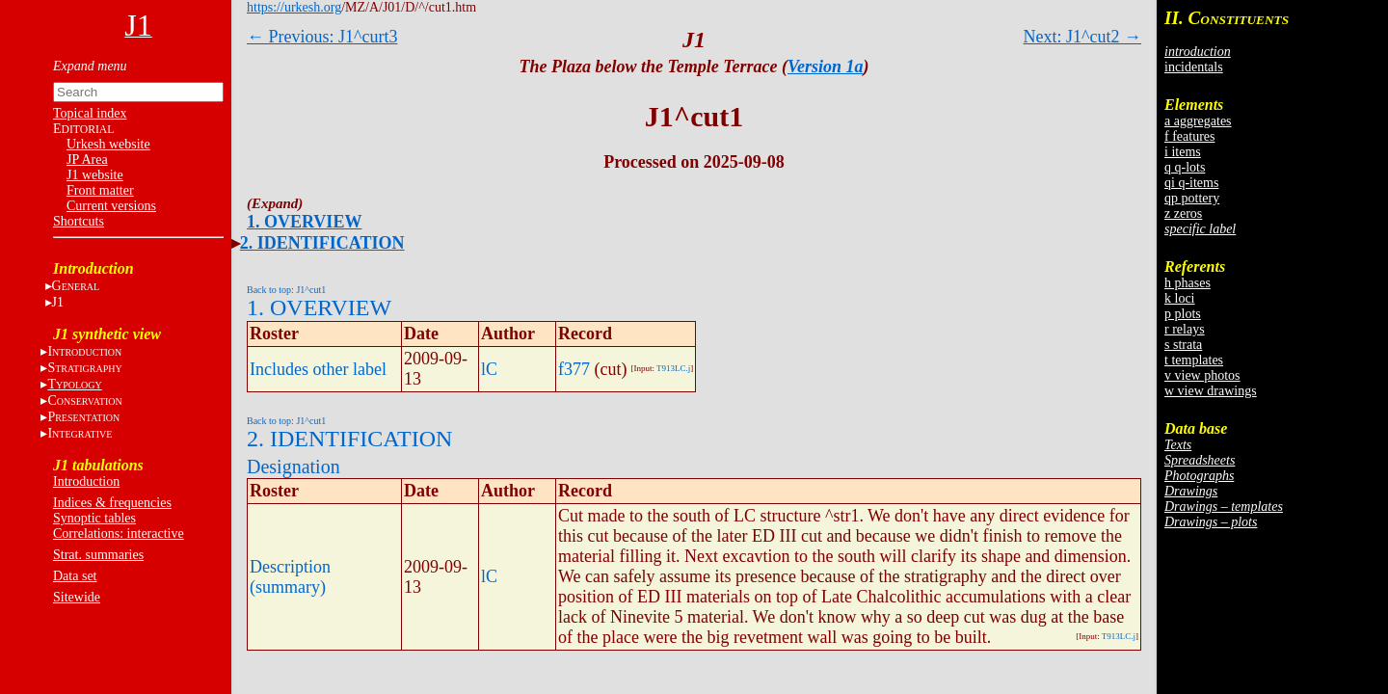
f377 (574, 369)
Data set (74, 576)
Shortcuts (78, 221)
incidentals (1193, 67)
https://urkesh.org (294, 7)
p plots (1182, 314)
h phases (1187, 283)
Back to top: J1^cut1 (286, 289)
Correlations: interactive (118, 533)
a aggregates (1198, 121)
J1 (58, 302)
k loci (1179, 298)
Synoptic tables (94, 518)
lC (489, 369)
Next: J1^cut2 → (1082, 36)
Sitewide (76, 597)
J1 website (95, 175)
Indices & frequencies (112, 502)
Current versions (111, 206)
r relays (1184, 329)
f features (1189, 136)
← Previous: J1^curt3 (322, 36)
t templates (1193, 360)
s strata (1183, 344)
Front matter (100, 190)
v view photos (1202, 375)
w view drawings (1210, 391)
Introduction (86, 481)
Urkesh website (108, 144)
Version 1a (825, 66)
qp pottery (1191, 198)
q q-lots (1184, 167)
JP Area (87, 159)
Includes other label (318, 369)
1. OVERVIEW (304, 221)
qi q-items (1191, 182)
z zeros (1183, 213)
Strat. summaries (98, 554)
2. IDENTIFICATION (322, 243)
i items (1182, 152)
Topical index (89, 113)
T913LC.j (673, 368)
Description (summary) (290, 577)
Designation (293, 466)
